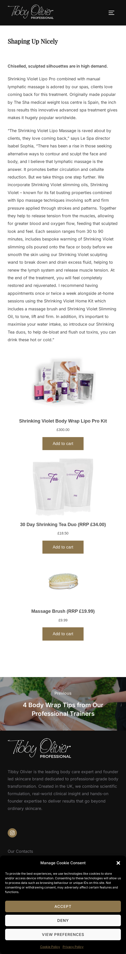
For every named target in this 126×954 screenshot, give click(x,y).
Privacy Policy (73, 947)
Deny (63, 920)
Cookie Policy (50, 947)
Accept (63, 906)
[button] (118, 863)
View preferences (63, 934)
